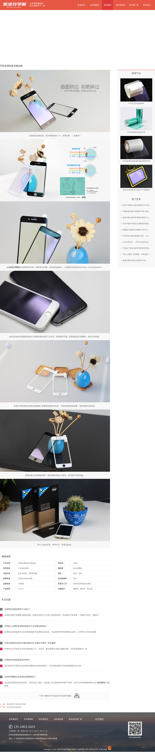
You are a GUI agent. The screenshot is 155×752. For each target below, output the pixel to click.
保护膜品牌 (58, 719)
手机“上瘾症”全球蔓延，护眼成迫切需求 (138, 254)
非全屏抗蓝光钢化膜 (13, 707)
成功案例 (107, 5)
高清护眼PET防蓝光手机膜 (16, 704)
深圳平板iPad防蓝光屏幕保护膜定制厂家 (138, 224)
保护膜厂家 (133, 5)
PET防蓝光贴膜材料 (136, 103)
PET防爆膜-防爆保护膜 (136, 132)
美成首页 (81, 5)
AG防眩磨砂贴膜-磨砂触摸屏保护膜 (136, 161)
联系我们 (147, 5)
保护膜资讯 (120, 5)
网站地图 (104, 749)
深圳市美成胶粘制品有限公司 (67, 749)
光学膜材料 (94, 5)
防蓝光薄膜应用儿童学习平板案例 (136, 190)
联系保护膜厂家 (75, 719)
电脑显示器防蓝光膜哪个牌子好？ (136, 230)
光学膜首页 (13, 719)
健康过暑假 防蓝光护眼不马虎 (134, 260)
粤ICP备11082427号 (92, 749)
